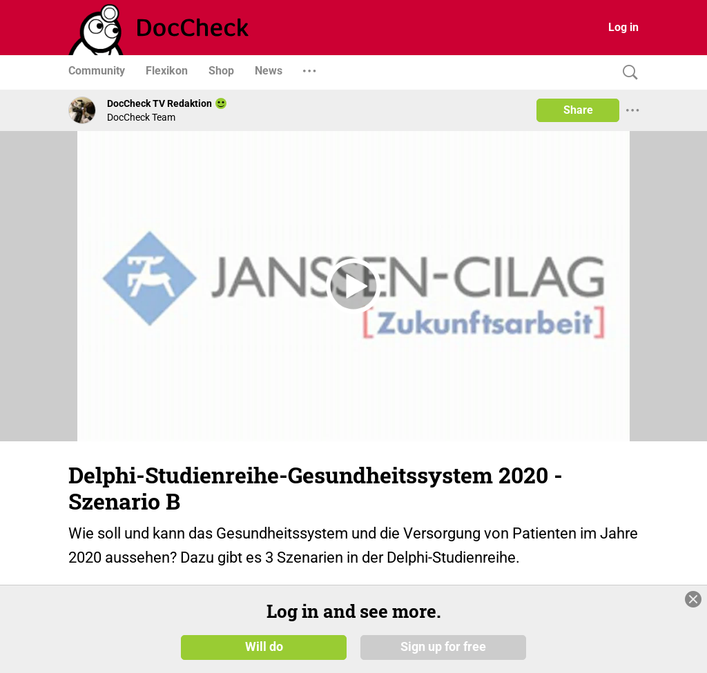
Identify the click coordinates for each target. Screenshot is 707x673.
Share (578, 110)
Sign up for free (443, 647)
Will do (264, 647)
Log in (623, 27)
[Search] (627, 72)
